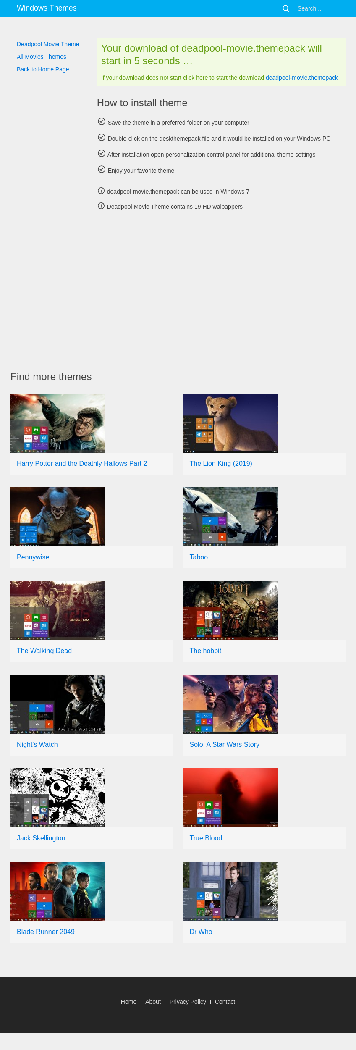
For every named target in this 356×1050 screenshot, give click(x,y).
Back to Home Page (43, 69)
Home (128, 1001)
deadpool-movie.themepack (302, 77)
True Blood (206, 838)
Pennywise (33, 557)
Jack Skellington (41, 838)
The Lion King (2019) (221, 463)
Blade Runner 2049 (46, 931)
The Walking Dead (44, 650)
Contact (225, 1001)
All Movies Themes (41, 56)
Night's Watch (37, 744)
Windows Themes (47, 8)
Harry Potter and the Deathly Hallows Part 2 (82, 463)
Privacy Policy (188, 1001)
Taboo (199, 557)
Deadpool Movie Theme (48, 44)
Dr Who (201, 931)
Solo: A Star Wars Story (225, 744)
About (153, 1001)
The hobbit (206, 650)
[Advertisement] (183, 290)
